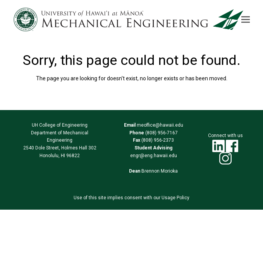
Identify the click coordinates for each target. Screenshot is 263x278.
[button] (245, 19)
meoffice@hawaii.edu (159, 125)
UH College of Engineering (60, 125)
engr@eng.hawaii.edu (153, 155)
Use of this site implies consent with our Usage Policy (131, 197)
